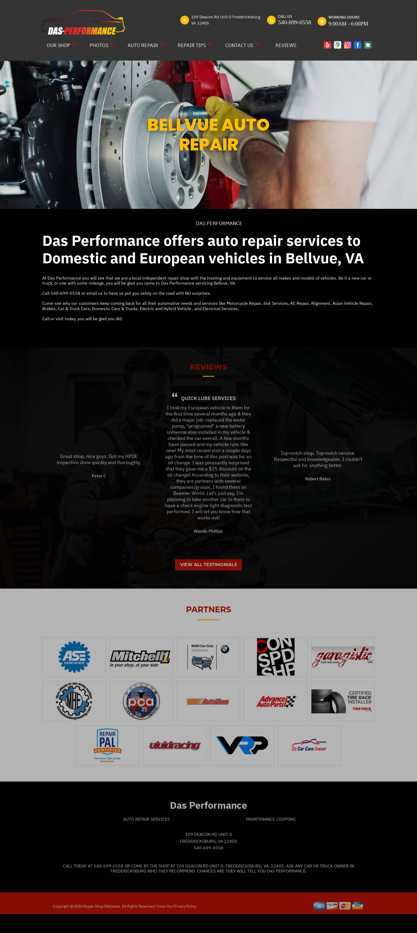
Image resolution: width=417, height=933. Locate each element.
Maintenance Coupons (270, 836)
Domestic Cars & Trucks (115, 308)
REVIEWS (286, 45)
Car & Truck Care (74, 308)
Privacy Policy (184, 924)
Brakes (49, 308)
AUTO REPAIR (143, 45)
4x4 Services (275, 303)
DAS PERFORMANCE (219, 223)
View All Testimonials (208, 582)
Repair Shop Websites (101, 924)
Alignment (320, 303)
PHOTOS (99, 45)
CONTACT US (239, 45)
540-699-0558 (294, 22)
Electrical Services (220, 308)
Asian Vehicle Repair (352, 303)
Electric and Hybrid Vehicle (166, 308)
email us (94, 293)
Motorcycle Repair (244, 303)
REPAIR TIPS (192, 45)
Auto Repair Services (146, 836)
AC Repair (299, 303)
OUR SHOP (58, 45)
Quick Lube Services (208, 415)
